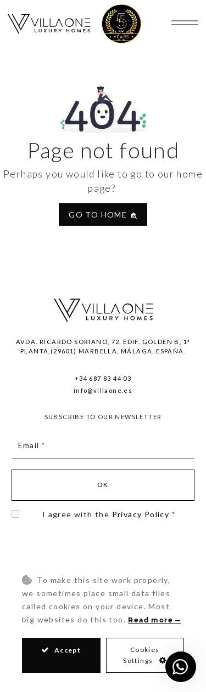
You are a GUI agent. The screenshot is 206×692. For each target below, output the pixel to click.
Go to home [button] (103, 214)
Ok (103, 485)
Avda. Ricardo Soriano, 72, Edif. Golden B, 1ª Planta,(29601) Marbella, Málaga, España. (103, 346)
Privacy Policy (141, 514)
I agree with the (108, 514)
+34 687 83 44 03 (103, 378)
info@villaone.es (103, 390)
